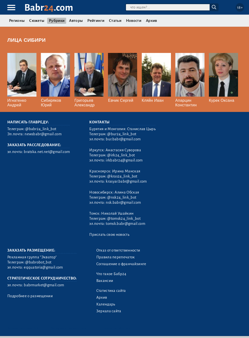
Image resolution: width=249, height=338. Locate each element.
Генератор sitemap (116, 328)
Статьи (115, 20)
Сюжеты (36, 20)
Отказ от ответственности (118, 250)
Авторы (76, 20)
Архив (151, 20)
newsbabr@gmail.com (43, 134)
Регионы (17, 20)
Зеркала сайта (108, 311)
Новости (133, 20)
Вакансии (104, 281)
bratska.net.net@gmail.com (47, 152)
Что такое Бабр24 (111, 274)
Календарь (105, 304)
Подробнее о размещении (30, 296)
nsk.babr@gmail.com (123, 202)
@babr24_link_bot (40, 129)
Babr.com (48, 8)
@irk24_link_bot (121, 155)
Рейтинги (95, 20)
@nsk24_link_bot (121, 197)
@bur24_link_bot (121, 134)
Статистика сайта (111, 291)
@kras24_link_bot (122, 176)
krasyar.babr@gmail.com (126, 181)
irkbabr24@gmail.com (124, 160)
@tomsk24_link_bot (123, 218)
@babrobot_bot (38, 262)
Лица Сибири (26, 40)
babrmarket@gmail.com (44, 285)
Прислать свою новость (109, 235)
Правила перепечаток (115, 257)
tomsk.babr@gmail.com (125, 224)
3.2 (36, 328)
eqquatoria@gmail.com (43, 267)
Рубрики (56, 20)
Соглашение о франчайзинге (121, 264)
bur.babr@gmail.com (123, 139)
